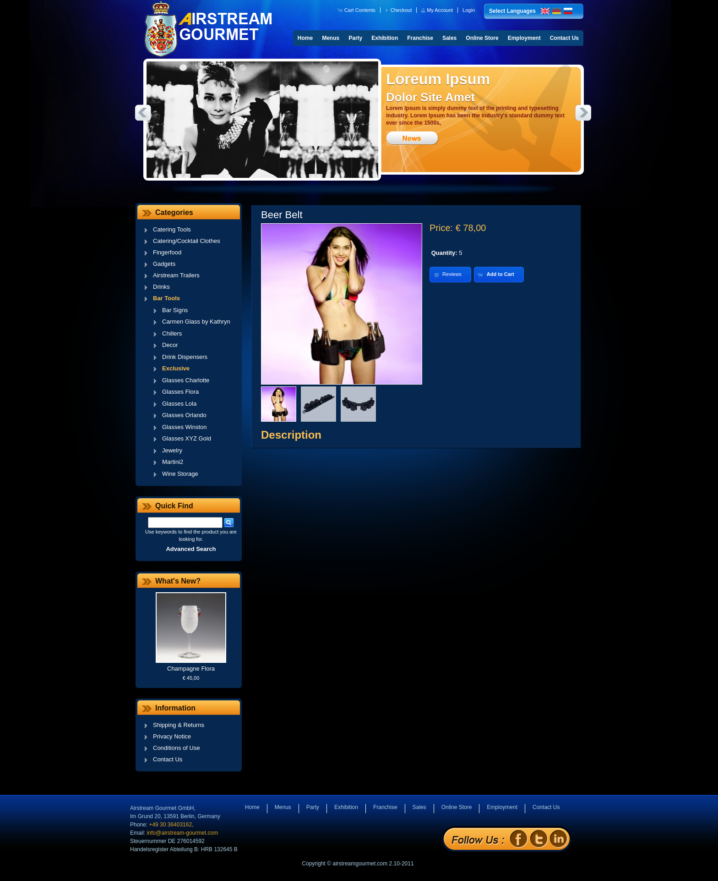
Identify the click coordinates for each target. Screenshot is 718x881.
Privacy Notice (172, 736)
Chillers (172, 333)
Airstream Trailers (176, 275)
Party (355, 38)
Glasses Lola (179, 403)
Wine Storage (180, 473)
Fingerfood (167, 252)
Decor (170, 344)
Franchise (420, 38)
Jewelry (172, 450)
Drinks (161, 286)
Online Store (482, 38)
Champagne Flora (191, 668)
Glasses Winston (184, 427)
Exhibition (384, 38)
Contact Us (564, 38)
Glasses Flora (180, 391)
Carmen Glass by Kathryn (196, 321)
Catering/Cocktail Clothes (186, 240)
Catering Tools (172, 229)
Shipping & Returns (178, 724)
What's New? (178, 581)
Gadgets (164, 263)
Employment (524, 38)
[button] (357, 10)
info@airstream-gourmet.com (182, 833)
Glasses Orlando (184, 415)
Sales (449, 38)
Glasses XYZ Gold (186, 438)
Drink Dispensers (184, 356)
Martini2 (172, 461)
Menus (330, 38)
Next (583, 113)
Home (305, 38)
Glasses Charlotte (185, 380)
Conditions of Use (176, 747)
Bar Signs (175, 310)
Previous (143, 113)
